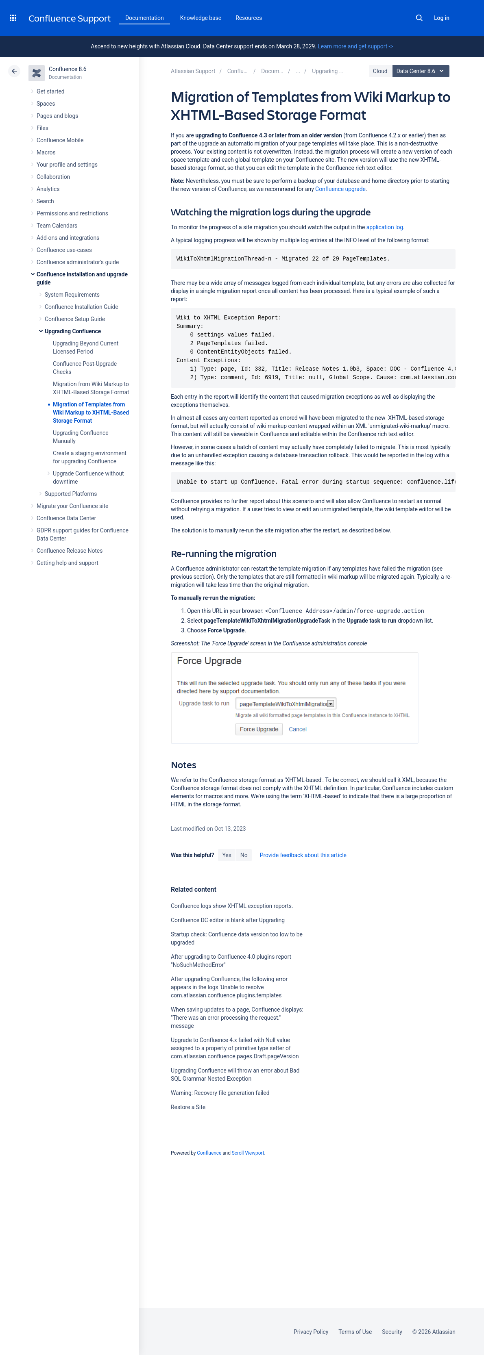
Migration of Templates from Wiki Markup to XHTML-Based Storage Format (91, 412)
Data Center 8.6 (422, 71)
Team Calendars (57, 225)
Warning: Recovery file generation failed (220, 1093)
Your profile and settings (67, 164)
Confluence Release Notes (69, 550)
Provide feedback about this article (303, 855)
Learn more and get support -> (355, 46)
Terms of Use (355, 1332)
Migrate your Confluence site (72, 506)
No (244, 855)
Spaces (46, 103)
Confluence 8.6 (68, 69)
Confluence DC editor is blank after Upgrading (228, 920)
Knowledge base (201, 18)
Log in (441, 18)
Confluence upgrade (340, 189)
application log (384, 227)
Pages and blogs (57, 116)
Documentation (144, 18)
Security (392, 1332)
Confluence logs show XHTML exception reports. (232, 906)
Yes (226, 855)
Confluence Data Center (66, 518)
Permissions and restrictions (72, 213)
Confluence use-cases (64, 250)
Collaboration (53, 177)
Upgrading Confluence (73, 331)
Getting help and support (67, 563)
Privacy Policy (311, 1332)
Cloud (380, 71)
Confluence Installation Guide (81, 307)
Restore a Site (188, 1107)
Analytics (48, 189)
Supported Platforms (71, 494)
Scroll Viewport (248, 1153)
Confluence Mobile (60, 140)
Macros (46, 152)
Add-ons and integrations (68, 238)
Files (42, 128)
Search (419, 17)
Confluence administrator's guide (78, 262)
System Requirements (72, 294)
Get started (51, 91)
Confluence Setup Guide (75, 319)
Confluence (209, 1153)
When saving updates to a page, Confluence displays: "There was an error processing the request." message (237, 1017)
